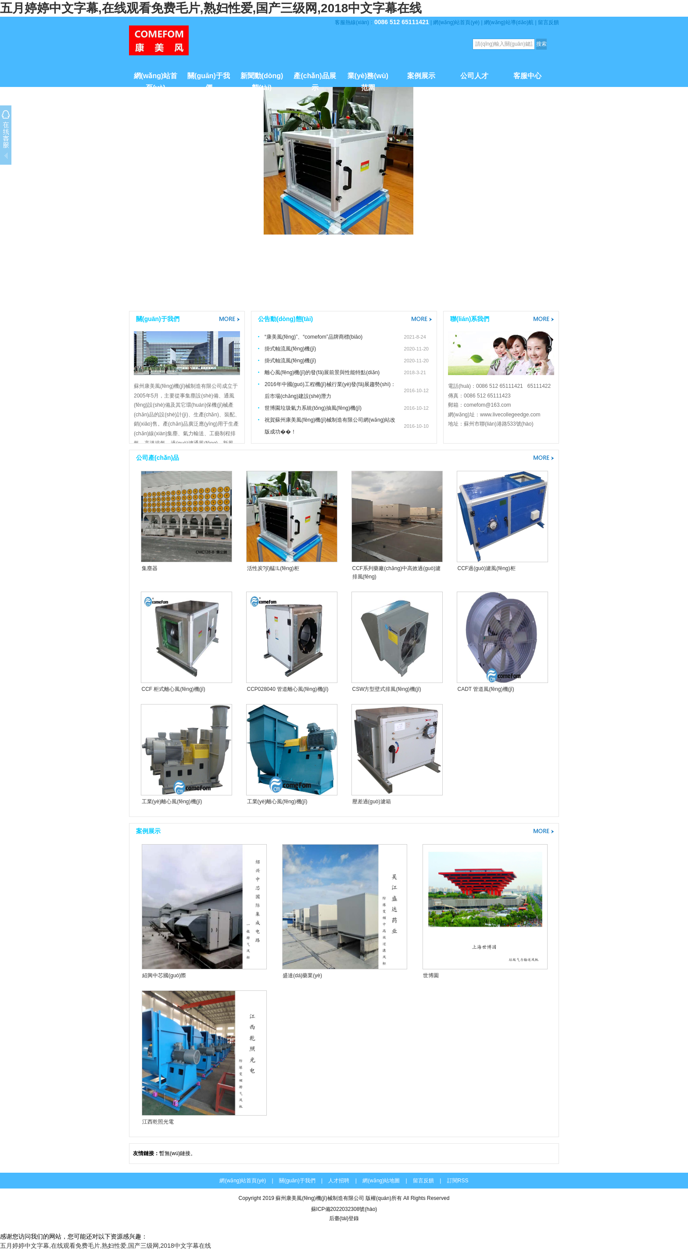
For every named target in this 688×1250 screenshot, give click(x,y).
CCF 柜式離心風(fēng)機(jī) (173, 689)
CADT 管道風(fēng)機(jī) (486, 689)
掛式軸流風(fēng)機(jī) (290, 349)
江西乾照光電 (158, 1122)
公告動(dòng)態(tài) (285, 318)
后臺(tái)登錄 (344, 1218)
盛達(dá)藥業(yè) (302, 975)
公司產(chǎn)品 (157, 457)
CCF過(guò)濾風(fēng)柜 (487, 568)
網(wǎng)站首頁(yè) (456, 22)
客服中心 (527, 75)
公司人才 (474, 75)
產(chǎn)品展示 (315, 79)
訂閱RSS (458, 1181)
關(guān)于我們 (208, 79)
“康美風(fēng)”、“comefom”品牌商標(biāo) (313, 337)
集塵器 (150, 568)
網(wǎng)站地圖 (381, 1181)
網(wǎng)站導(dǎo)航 (509, 22)
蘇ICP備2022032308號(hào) (344, 1209)
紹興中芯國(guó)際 (164, 975)
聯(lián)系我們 (469, 318)
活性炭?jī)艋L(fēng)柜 (273, 568)
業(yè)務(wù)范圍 (368, 79)
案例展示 (421, 75)
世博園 (431, 975)
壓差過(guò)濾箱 (371, 801)
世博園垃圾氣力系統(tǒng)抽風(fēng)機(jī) (313, 408)
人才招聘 (338, 1181)
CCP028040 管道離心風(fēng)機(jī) (288, 689)
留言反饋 (548, 22)
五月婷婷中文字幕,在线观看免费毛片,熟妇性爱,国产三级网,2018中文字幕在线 (211, 8)
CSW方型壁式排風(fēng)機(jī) (386, 689)
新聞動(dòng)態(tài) (261, 79)
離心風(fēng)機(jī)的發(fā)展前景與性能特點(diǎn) (322, 372)
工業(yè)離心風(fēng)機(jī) (172, 801)
